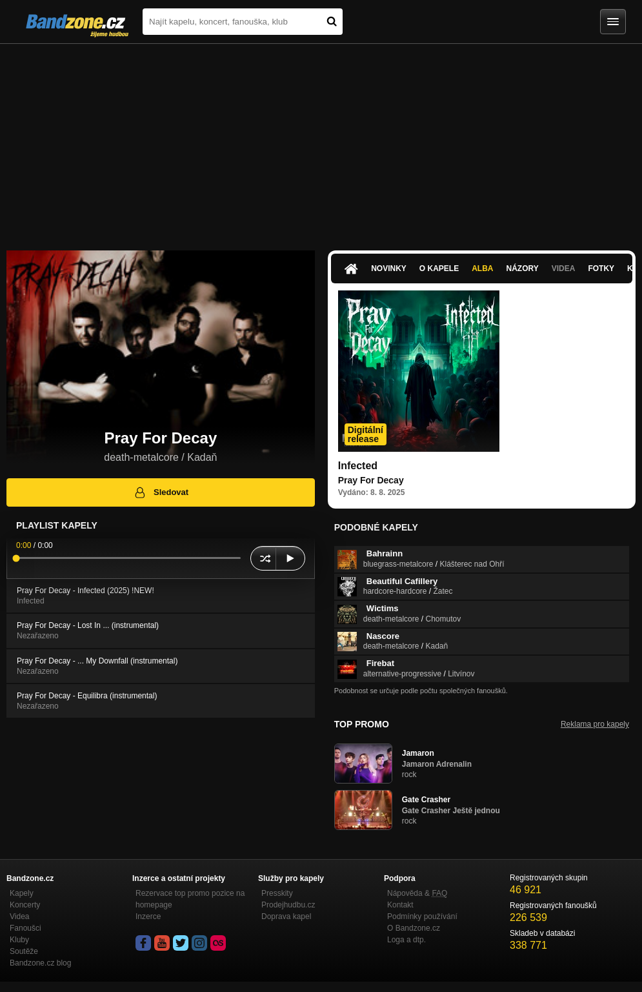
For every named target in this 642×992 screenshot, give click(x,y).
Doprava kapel (286, 916)
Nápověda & (417, 893)
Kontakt (400, 904)
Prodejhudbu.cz (288, 904)
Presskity (277, 893)
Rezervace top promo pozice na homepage (190, 899)
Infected (357, 465)
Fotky (601, 268)
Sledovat (161, 492)
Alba (482, 268)
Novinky (388, 268)
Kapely (22, 893)
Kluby (19, 939)
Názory (523, 268)
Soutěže (24, 951)
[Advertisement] (321, 140)
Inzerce (148, 916)
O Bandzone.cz (413, 928)
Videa (564, 268)
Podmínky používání (422, 916)
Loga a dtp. (406, 939)
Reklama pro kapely (595, 724)
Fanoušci (25, 928)
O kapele (439, 268)
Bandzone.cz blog (40, 962)
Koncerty (25, 904)
